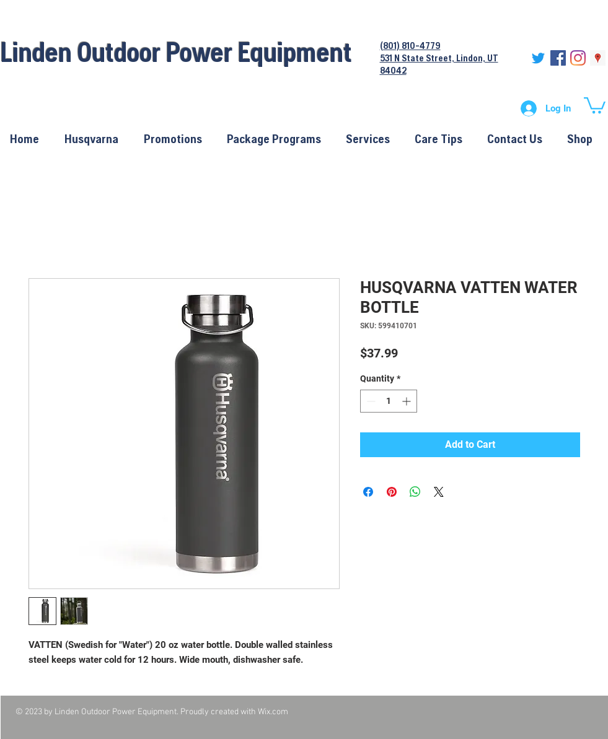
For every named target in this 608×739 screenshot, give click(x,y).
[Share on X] (438, 491)
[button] (595, 104)
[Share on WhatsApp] (415, 491)
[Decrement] (369, 401)
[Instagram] (578, 58)
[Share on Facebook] (368, 491)
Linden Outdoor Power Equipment (176, 52)
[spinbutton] (388, 401)
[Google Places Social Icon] (598, 58)
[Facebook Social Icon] (558, 58)
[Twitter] (538, 58)
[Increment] (407, 401)
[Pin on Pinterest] (391, 491)
